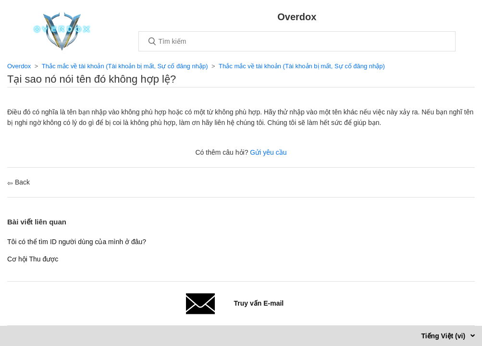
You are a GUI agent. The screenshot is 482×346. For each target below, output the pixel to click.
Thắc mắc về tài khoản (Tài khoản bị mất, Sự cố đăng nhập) (125, 66)
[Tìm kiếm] (297, 41)
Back (18, 182)
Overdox (19, 66)
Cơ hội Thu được (32, 259)
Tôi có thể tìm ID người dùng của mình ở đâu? (76, 242)
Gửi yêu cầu (268, 152)
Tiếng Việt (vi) (444, 336)
